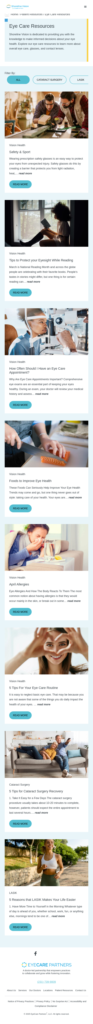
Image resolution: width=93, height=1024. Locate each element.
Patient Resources (31, 14)
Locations (48, 990)
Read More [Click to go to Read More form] (20, 405)
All (18, 79)
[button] (85, 6)
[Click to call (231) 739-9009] (46, 982)
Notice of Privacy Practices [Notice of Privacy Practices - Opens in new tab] (21, 1001)
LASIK (80, 79)
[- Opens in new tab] (46, 965)
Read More (20, 184)
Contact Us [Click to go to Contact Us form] (80, 990)
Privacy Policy (43, 1001)
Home (14, 14)
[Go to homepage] (16, 7)
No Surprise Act (60, 1001)
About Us (11, 990)
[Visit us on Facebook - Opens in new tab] (35, 953)
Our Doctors (35, 990)
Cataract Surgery (49, 79)
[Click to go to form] (46, 331)
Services (22, 990)
